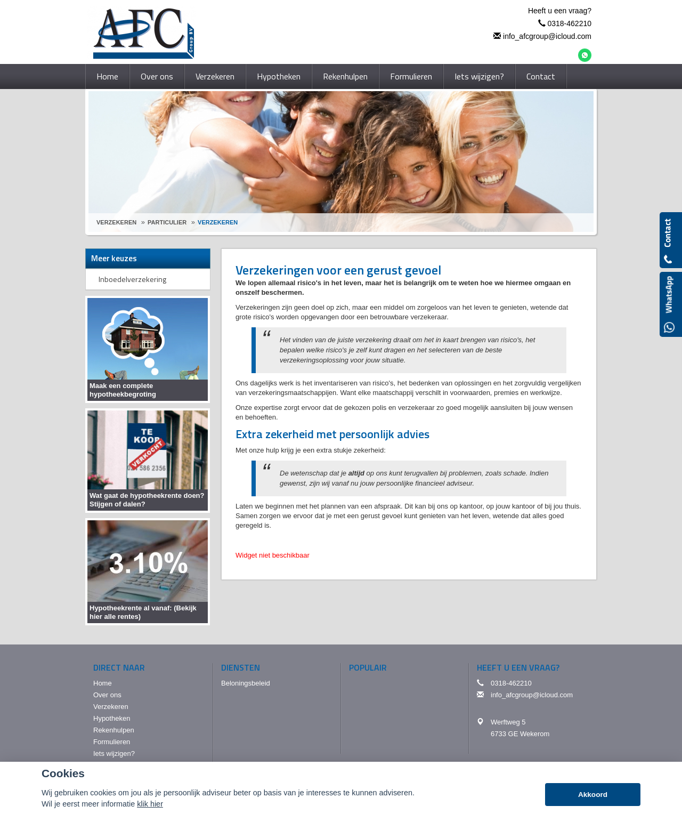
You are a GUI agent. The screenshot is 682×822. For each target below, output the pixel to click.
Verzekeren (116, 222)
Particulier (167, 222)
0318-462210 (569, 23)
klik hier (150, 804)
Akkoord (592, 795)
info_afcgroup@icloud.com (547, 36)
